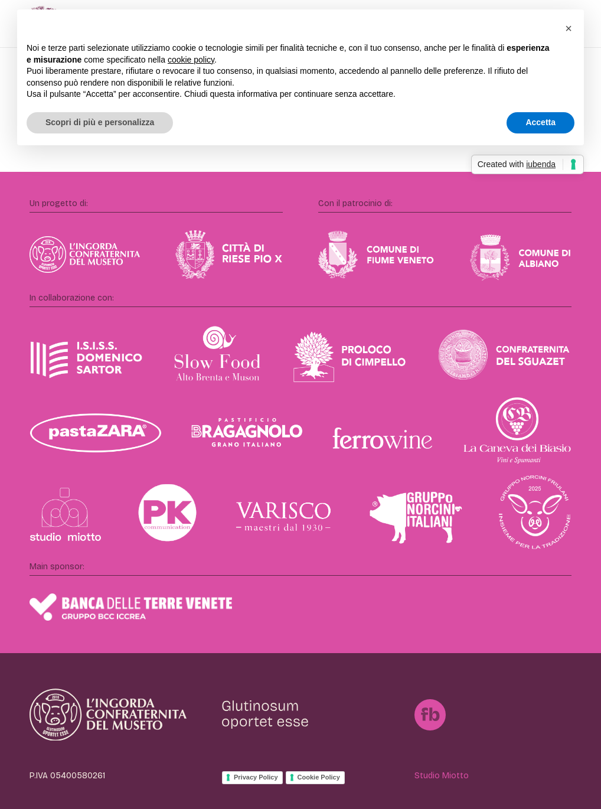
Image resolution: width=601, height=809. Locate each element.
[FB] (430, 714)
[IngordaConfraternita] (108, 715)
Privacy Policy (256, 777)
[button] (568, 28)
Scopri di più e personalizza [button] (99, 122)
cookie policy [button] (191, 59)
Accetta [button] (540, 122)
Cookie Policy (319, 777)
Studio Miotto (441, 776)
